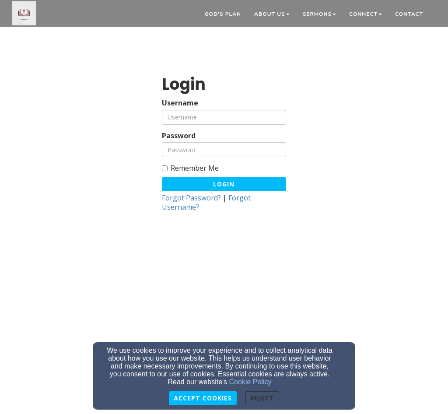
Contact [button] (409, 14)
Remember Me (190, 168)
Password (179, 135)
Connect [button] (365, 14)
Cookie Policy (250, 382)
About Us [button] (272, 14)
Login (223, 184)
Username (180, 103)
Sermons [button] (319, 14)
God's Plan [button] (223, 14)
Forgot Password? (191, 198)
